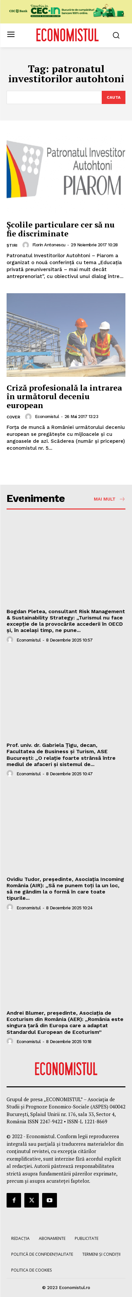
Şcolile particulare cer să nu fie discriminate (61, 228)
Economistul (47, 416)
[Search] (113, 97)
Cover (13, 417)
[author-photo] (26, 245)
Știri (12, 245)
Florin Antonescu (49, 244)
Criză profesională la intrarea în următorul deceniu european (64, 396)
